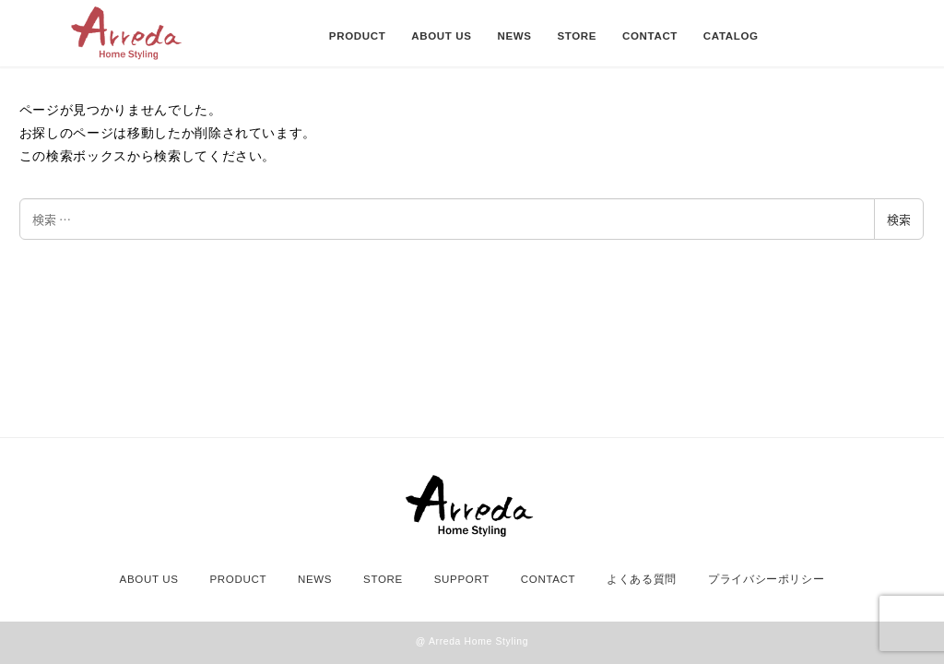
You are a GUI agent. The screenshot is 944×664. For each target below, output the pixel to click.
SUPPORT (462, 579)
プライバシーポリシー (766, 579)
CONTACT (548, 579)
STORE (383, 579)
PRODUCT (237, 579)
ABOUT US (149, 579)
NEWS (315, 579)
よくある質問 (642, 579)
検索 (899, 219)
